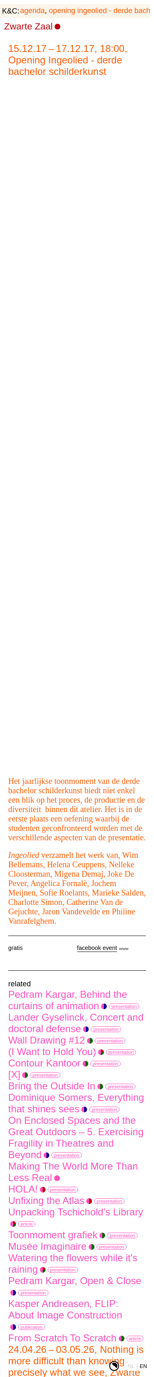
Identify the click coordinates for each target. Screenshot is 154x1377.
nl (131, 1366)
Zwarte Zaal (28, 26)
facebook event (97, 948)
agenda (32, 11)
